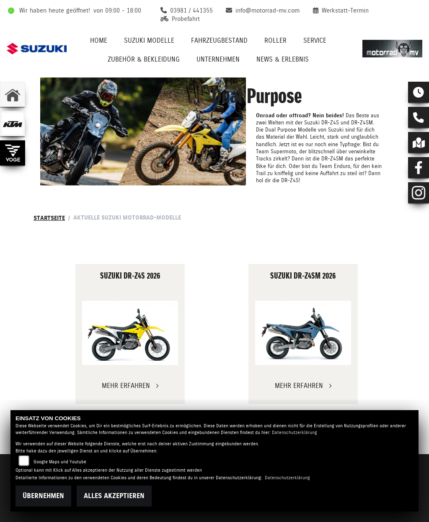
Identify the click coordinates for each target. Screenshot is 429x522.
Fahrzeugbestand (219, 40)
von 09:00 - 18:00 (117, 10)
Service (314, 40)
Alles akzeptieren (114, 496)
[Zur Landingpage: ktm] (12, 123)
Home (98, 40)
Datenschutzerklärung (294, 432)
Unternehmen (218, 59)
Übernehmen (43, 496)
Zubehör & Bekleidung (144, 59)
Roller (275, 40)
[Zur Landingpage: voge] (12, 152)
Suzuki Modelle (149, 40)
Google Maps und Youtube (60, 462)
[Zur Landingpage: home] (12, 94)
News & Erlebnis (282, 59)
